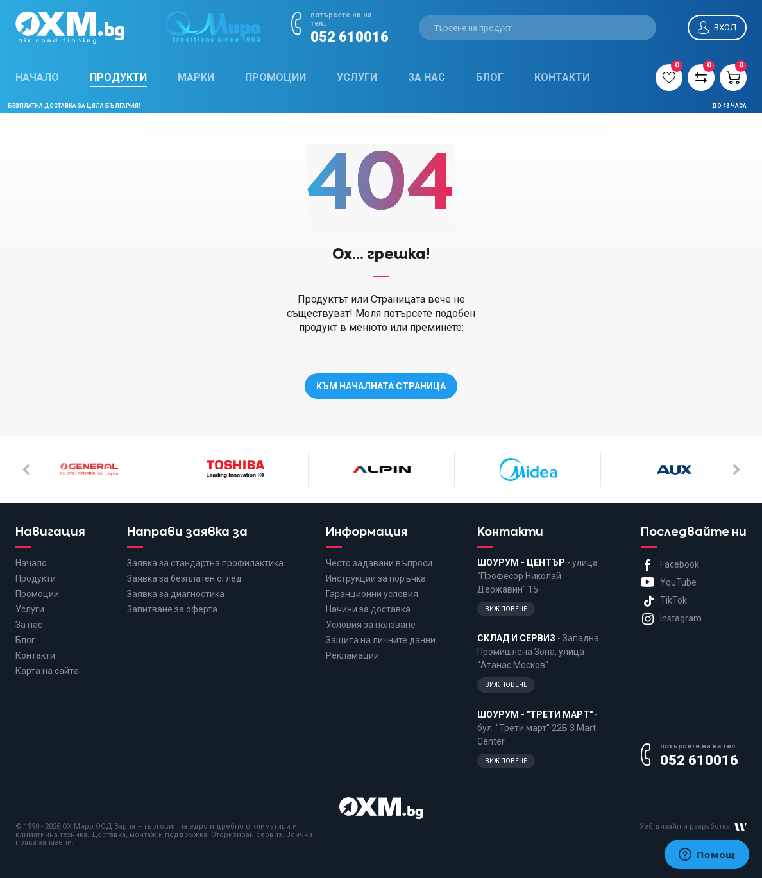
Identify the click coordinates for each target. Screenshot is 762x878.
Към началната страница (381, 386)
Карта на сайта (47, 671)
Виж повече (506, 608)
